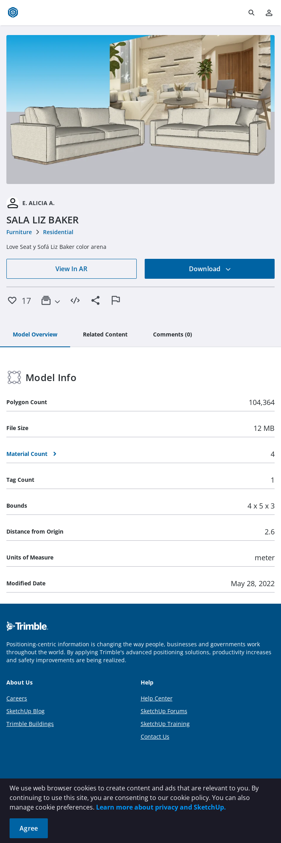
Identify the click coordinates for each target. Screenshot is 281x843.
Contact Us (155, 736)
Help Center (157, 698)
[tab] (35, 335)
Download (210, 268)
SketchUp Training (165, 724)
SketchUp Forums (164, 711)
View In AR (71, 268)
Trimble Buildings (30, 724)
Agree (29, 828)
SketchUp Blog (25, 711)
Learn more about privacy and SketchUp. (161, 807)
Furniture (19, 232)
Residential (58, 232)
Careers (16, 698)
